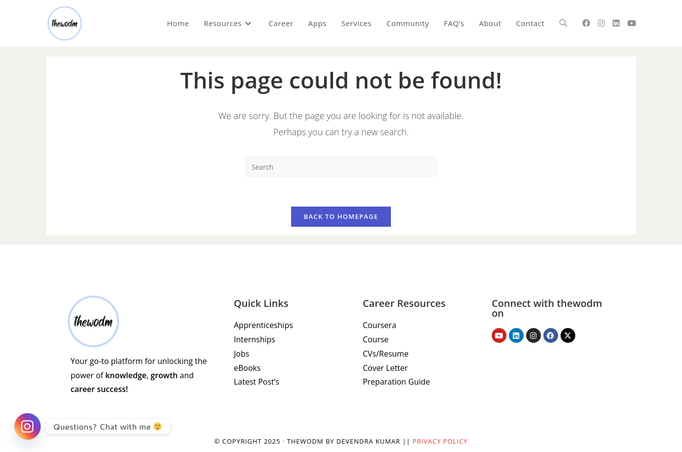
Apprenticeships (263, 325)
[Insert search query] (341, 167)
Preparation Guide (396, 381)
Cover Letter (385, 367)
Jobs (241, 353)
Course (376, 339)
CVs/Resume (386, 353)
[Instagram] (27, 426)
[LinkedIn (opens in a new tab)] (616, 23)
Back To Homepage (341, 216)
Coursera (379, 325)
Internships (254, 339)
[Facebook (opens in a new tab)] (586, 23)
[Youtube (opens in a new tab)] (631, 23)
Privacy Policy (440, 441)
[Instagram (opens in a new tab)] (601, 23)
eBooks (247, 367)
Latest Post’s (256, 381)
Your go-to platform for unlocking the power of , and (139, 375)
